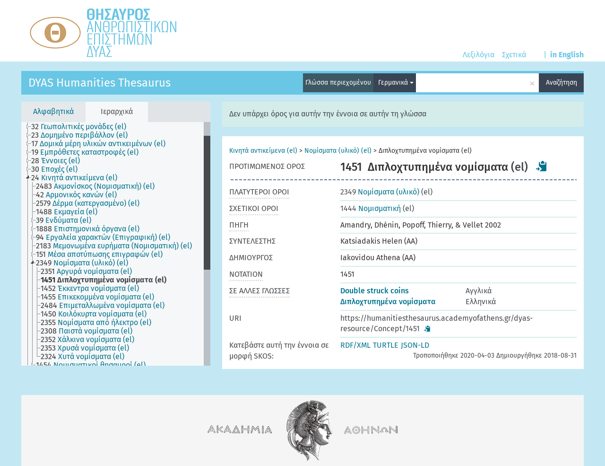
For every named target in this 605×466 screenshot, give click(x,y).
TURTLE (385, 345)
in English (567, 54)
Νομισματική (370, 208)
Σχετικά (514, 54)
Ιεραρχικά (117, 111)
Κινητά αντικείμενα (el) (263, 151)
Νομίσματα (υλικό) (379, 191)
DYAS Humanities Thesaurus (99, 82)
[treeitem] (83, 127)
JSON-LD (415, 345)
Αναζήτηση (561, 83)
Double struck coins (374, 290)
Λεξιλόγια (478, 54)
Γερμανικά (396, 83)
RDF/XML (355, 345)
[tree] (115, 244)
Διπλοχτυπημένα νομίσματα (388, 301)
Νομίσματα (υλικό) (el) (338, 151)
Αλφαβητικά (53, 111)
